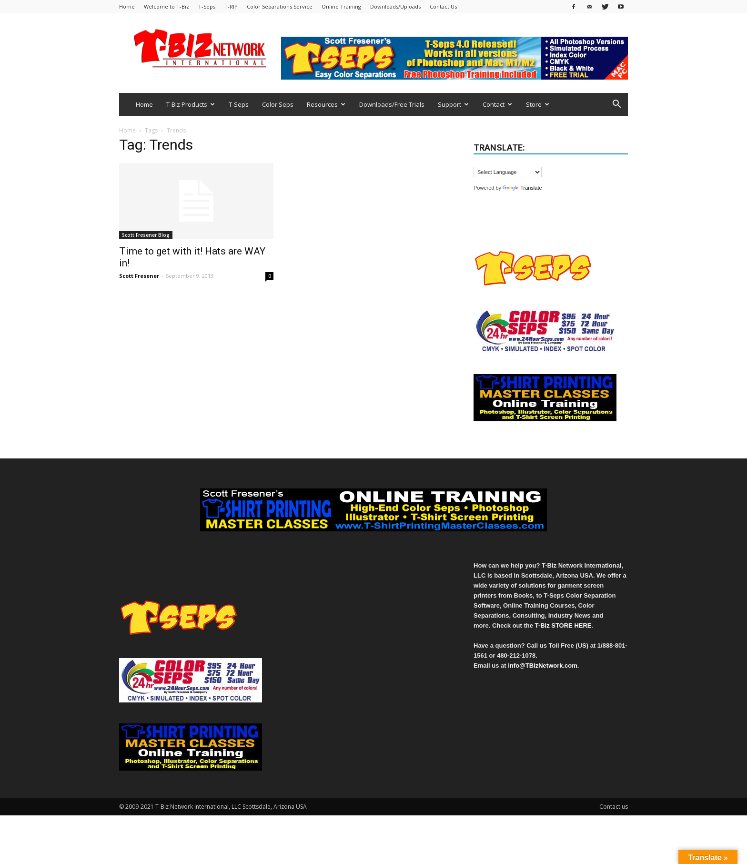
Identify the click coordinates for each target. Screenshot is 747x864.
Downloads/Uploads (395, 6)
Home (127, 6)
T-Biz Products (190, 104)
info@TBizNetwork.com (542, 665)
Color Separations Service (280, 6)
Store (537, 104)
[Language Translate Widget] (508, 172)
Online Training (341, 6)
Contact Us (443, 6)
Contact (497, 104)
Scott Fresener (139, 275)
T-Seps (206, 6)
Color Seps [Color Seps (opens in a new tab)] (277, 104)
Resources (326, 104)
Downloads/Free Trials (391, 104)
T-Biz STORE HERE (563, 625)
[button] (616, 105)
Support (453, 104)
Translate (522, 188)
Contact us (613, 807)
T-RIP (231, 6)
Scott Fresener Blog (146, 235)
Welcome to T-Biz (166, 6)
